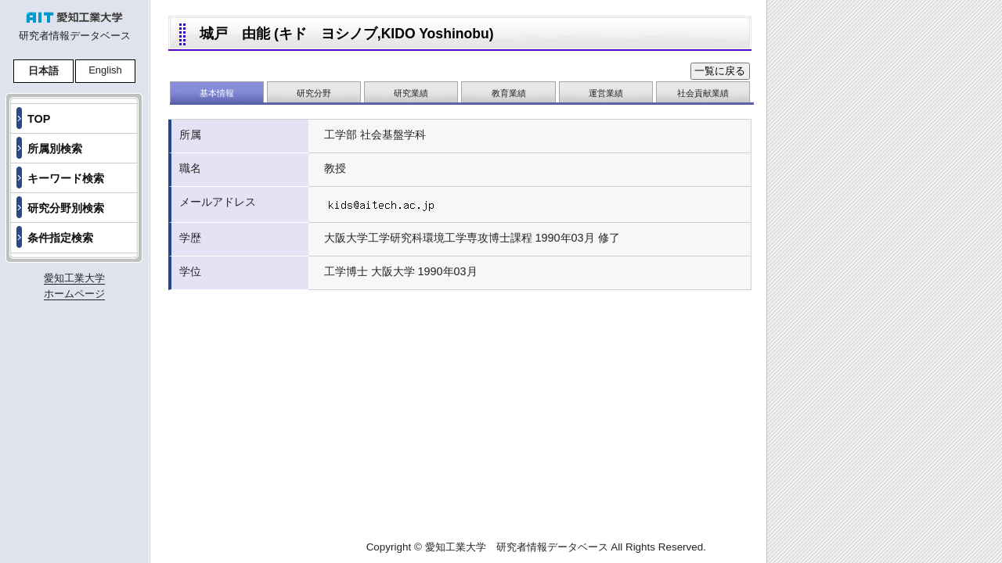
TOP (38, 119)
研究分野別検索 (65, 208)
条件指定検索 (60, 237)
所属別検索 (54, 148)
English (105, 70)
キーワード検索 (65, 178)
